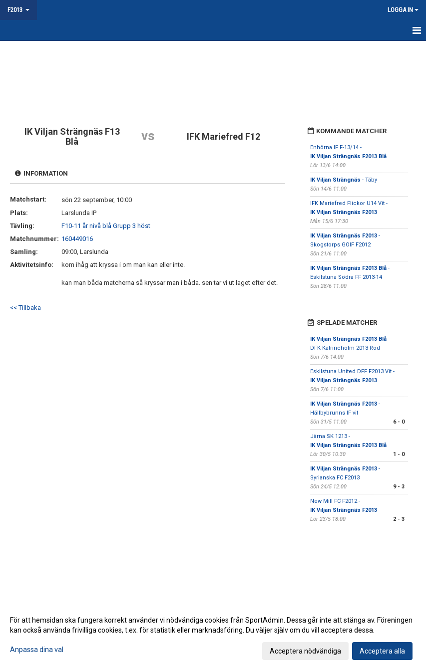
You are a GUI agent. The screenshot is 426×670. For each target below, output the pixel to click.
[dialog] (213, 635)
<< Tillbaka (25, 307)
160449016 (77, 238)
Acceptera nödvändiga (305, 651)
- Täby (343, 180)
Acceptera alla (382, 651)
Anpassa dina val (36, 650)
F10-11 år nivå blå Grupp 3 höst (105, 225)
